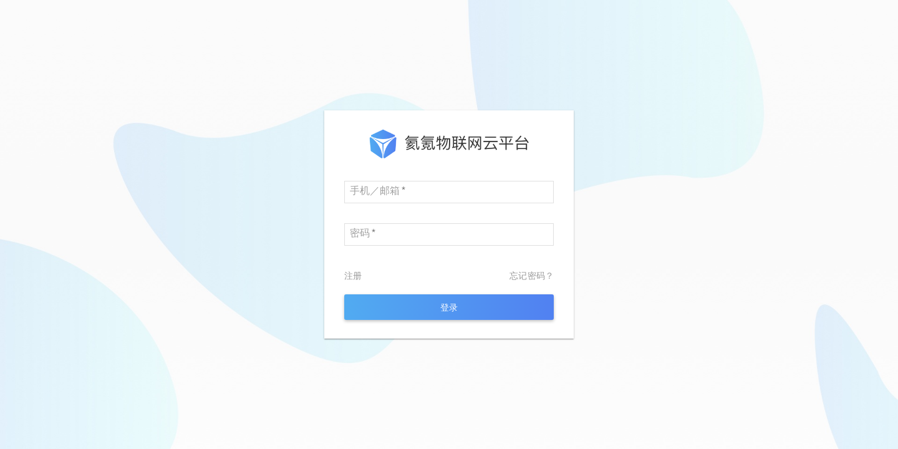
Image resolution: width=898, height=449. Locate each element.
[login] (449, 307)
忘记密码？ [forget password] (531, 276)
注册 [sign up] (353, 276)
